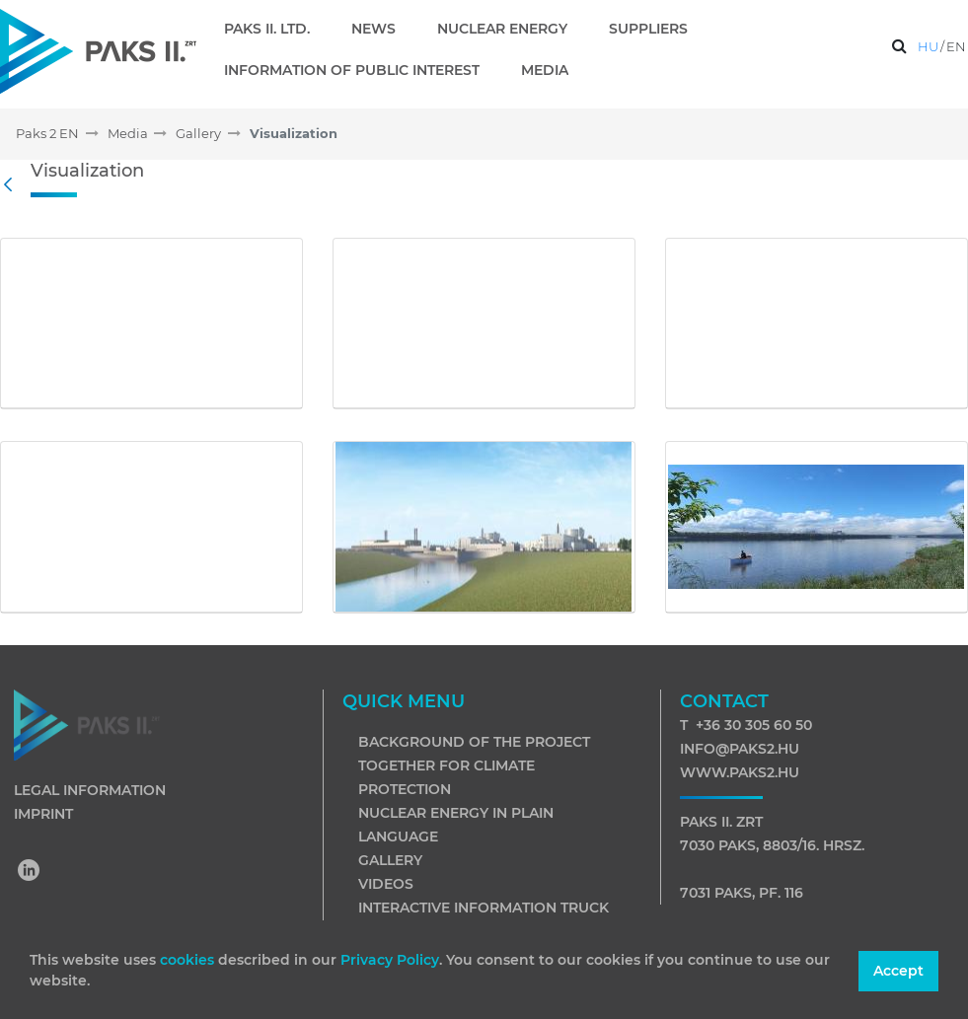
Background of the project (474, 742)
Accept (898, 971)
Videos (385, 884)
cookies (189, 960)
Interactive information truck (483, 907)
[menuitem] (275, 28)
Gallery (390, 860)
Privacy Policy (389, 960)
